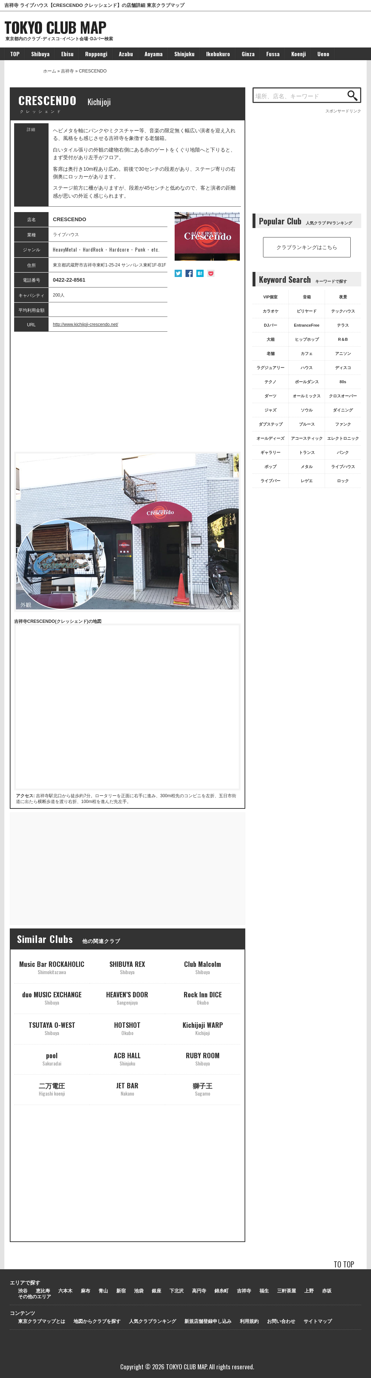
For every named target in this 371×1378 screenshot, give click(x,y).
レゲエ (307, 481)
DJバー (270, 325)
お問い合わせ (281, 1321)
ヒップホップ (307, 339)
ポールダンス (307, 382)
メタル (307, 466)
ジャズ (270, 410)
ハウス (307, 367)
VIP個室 (270, 297)
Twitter (178, 273)
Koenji (298, 54)
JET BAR (127, 1089)
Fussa (273, 54)
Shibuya (40, 54)
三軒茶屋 (286, 1291)
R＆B (343, 339)
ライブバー (270, 481)
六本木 (65, 1291)
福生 (264, 1291)
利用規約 (249, 1321)
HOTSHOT (127, 1028)
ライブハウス (343, 466)
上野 (309, 1291)
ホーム (49, 71)
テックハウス (343, 311)
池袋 (138, 1291)
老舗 (271, 353)
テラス (343, 325)
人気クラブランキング (152, 1321)
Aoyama (154, 54)
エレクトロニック (343, 438)
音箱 (307, 297)
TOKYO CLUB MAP (55, 27)
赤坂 (327, 1291)
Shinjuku (184, 54)
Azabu (126, 54)
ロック (343, 481)
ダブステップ (271, 424)
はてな (200, 273)
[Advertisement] (127, 392)
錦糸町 (221, 1291)
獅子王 (202, 1089)
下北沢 (177, 1291)
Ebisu (67, 54)
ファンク (343, 424)
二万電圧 (52, 1089)
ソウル (307, 410)
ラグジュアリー (270, 367)
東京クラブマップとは (41, 1321)
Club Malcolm (202, 967)
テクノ (270, 382)
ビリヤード (307, 311)
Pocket (210, 273)
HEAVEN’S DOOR (127, 998)
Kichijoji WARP (203, 1028)
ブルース (307, 424)
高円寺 (199, 1291)
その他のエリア (34, 1296)
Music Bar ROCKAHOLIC (51, 967)
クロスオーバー (343, 396)
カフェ (307, 353)
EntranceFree (306, 325)
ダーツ (270, 396)
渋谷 (23, 1291)
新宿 (121, 1291)
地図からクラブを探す (97, 1321)
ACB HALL (127, 1059)
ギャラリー (270, 452)
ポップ (270, 466)
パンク (343, 452)
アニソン (343, 353)
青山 (103, 1291)
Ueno (323, 54)
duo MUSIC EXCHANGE (52, 998)
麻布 (85, 1291)
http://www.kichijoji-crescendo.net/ (85, 324)
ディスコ (343, 367)
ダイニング (343, 410)
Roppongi (96, 54)
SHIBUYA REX (127, 967)
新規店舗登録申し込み (208, 1321)
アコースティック (307, 438)
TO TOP (344, 1264)
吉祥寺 (67, 71)
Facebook (189, 273)
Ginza (248, 54)
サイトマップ (318, 1321)
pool (51, 1059)
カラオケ (271, 311)
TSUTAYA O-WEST (52, 1028)
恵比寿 (43, 1291)
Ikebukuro (218, 54)
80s (342, 382)
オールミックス (307, 396)
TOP (15, 54)
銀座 (156, 1291)
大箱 (271, 339)
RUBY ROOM (203, 1059)
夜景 (343, 297)
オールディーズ (270, 438)
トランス (307, 452)
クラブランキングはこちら (306, 247)
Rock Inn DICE (203, 998)
